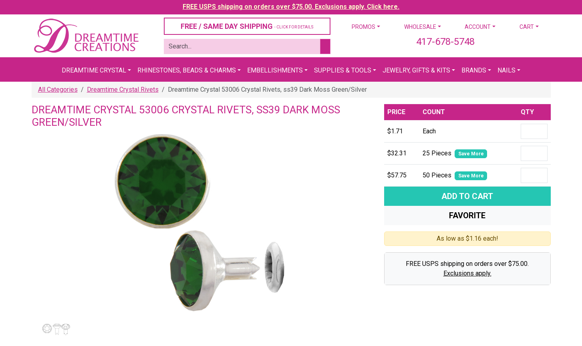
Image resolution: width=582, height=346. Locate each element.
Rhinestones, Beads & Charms (186, 70)
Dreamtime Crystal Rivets (123, 89)
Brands (473, 70)
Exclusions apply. (467, 273)
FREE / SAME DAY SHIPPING (247, 26)
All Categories (58, 89)
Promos (363, 27)
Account (478, 27)
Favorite (467, 215)
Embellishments (275, 70)
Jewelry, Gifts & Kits (416, 70)
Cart (527, 27)
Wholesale (420, 27)
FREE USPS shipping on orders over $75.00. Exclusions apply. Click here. (291, 6)
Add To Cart (467, 196)
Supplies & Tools (342, 70)
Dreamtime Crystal (94, 70)
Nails (506, 70)
